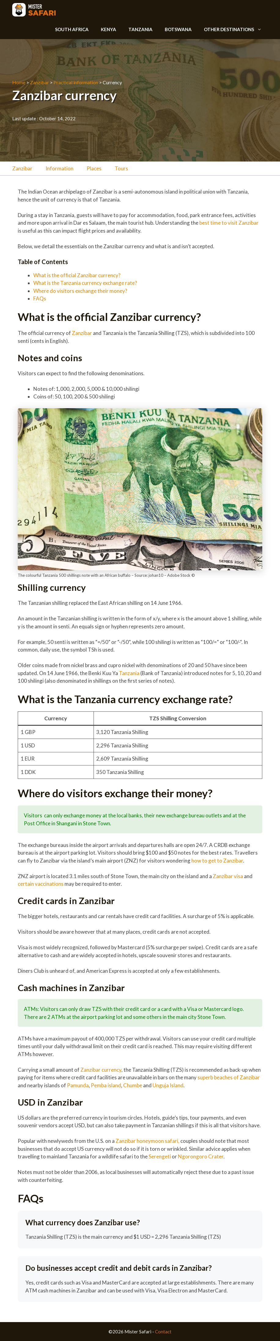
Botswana (178, 29)
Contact (163, 1331)
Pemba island (106, 1085)
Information (59, 168)
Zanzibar (39, 82)
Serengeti (160, 1156)
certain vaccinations (41, 884)
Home (18, 82)
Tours (121, 168)
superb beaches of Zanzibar (228, 1077)
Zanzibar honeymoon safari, (148, 1141)
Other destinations (236, 29)
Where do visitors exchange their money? (80, 291)
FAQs (39, 298)
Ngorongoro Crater (200, 1156)
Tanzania (140, 29)
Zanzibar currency (100, 1070)
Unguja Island (168, 1085)
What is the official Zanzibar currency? (76, 275)
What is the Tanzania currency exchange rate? (85, 283)
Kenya (108, 29)
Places (94, 168)
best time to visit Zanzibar (229, 223)
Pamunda (78, 1085)
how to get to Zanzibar (217, 860)
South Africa (72, 29)
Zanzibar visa (228, 876)
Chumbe (132, 1085)
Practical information (75, 82)
